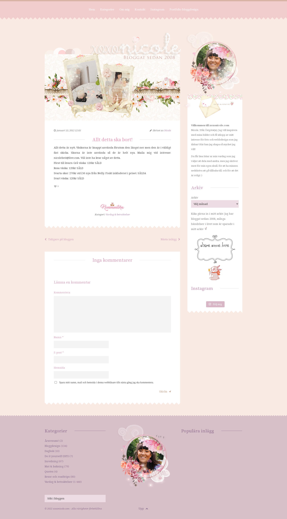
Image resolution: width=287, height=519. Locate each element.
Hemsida (59, 367)
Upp (143, 508)
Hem (92, 9)
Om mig (124, 9)
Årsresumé (52, 440)
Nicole (167, 130)
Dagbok (49, 451)
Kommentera (62, 292)
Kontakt (140, 9)
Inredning (51, 461)
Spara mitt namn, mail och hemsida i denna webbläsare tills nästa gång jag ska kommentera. (106, 382)
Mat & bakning (54, 466)
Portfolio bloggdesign (183, 9)
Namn (59, 337)
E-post (59, 352)
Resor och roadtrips (57, 476)
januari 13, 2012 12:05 (69, 130)
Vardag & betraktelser (118, 214)
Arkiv (194, 197)
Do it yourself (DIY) (57, 456)
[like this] (55, 186)
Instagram (157, 9)
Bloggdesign (52, 446)
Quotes (49, 471)
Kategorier (107, 9)
